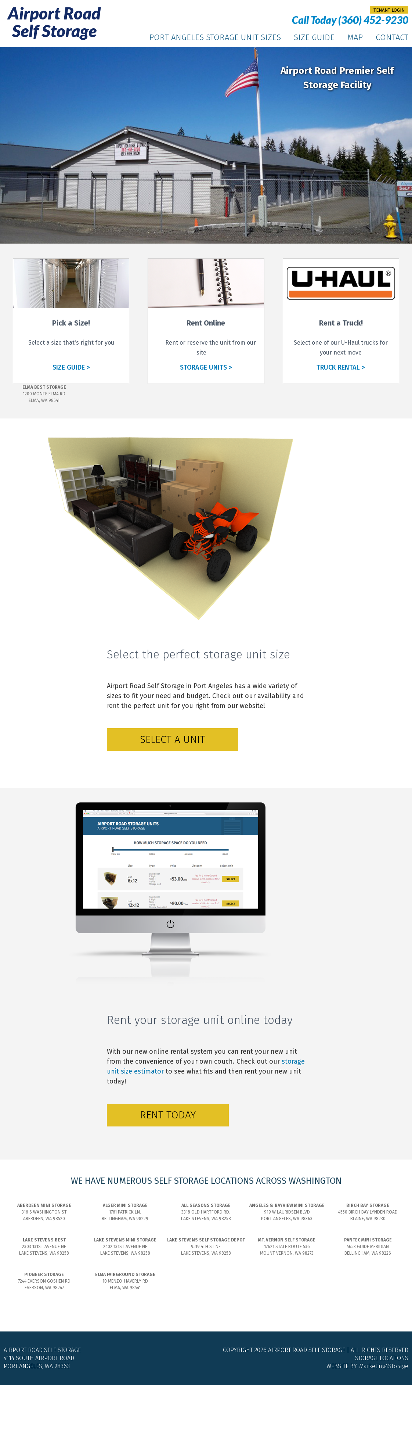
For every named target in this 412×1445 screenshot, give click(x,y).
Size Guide (314, 37)
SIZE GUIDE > (71, 367)
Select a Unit (172, 739)
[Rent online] (206, 317)
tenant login (389, 10)
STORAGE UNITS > (206, 367)
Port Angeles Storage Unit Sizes (215, 37)
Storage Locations (381, 1358)
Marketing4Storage (383, 1366)
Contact (392, 37)
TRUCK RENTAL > (341, 367)
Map (355, 37)
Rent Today (168, 1115)
